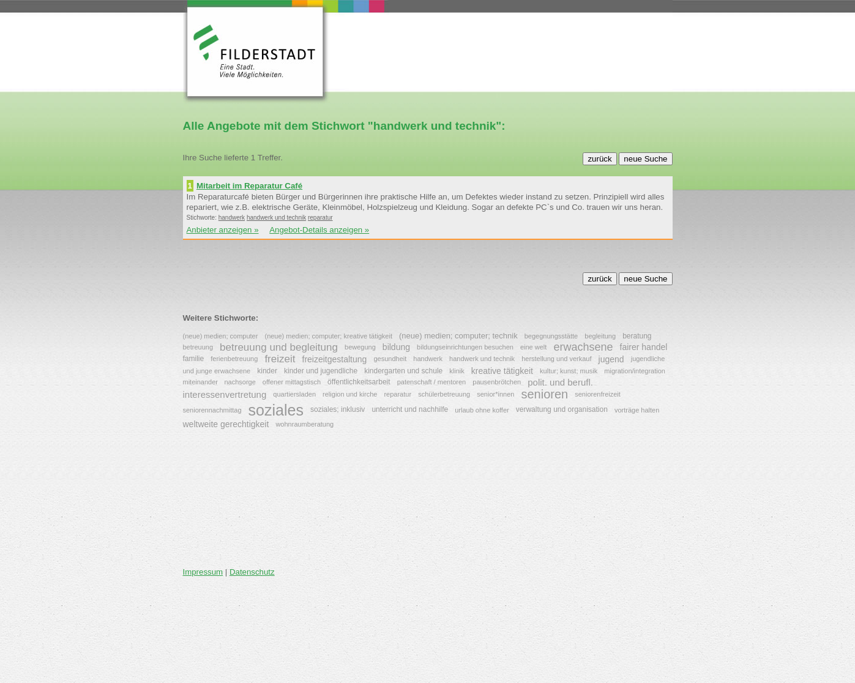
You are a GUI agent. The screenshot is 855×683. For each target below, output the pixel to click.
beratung (636, 335)
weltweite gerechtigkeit (226, 425)
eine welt (533, 347)
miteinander (201, 382)
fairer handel (644, 347)
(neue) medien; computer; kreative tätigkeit (328, 336)
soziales (276, 410)
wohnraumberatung (304, 424)
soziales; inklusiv (337, 409)
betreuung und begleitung (279, 347)
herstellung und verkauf (556, 359)
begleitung (600, 336)
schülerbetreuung (444, 394)
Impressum (203, 572)
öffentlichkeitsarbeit (358, 381)
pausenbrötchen (496, 382)
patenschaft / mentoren (431, 382)
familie (193, 358)
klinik (456, 371)
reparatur (320, 217)
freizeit (279, 359)
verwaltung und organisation (562, 409)
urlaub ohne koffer (482, 410)
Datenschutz (252, 572)
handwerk (231, 217)
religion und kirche (350, 394)
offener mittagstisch (292, 382)
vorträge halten (636, 410)
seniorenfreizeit (598, 394)
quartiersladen (294, 394)
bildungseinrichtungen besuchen (465, 347)
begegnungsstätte (551, 336)
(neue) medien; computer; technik (458, 335)
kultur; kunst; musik (568, 371)
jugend (611, 359)
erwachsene (583, 347)
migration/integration (634, 371)
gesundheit (389, 359)
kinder (267, 371)
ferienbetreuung (234, 359)
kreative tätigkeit (502, 371)
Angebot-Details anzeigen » (319, 229)
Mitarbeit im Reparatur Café (249, 185)
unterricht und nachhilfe (409, 409)
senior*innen (495, 394)
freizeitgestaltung (334, 359)
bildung (396, 347)
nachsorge (239, 382)
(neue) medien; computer (220, 336)
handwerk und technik (276, 217)
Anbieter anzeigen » (223, 229)
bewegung (360, 347)
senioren (544, 394)
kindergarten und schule (403, 371)
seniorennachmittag (212, 410)
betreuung (198, 347)
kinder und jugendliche (320, 371)
